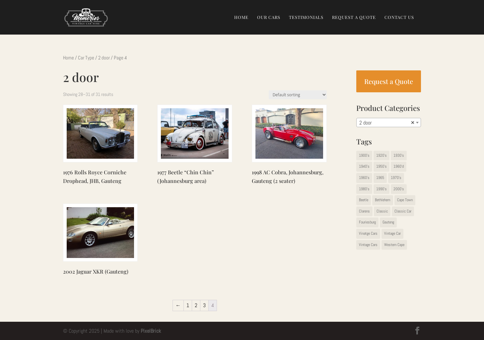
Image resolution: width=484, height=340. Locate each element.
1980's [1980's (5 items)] (364, 189)
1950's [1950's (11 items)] (381, 166)
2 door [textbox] (386, 123)
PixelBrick (151, 330)
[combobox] (388, 122)
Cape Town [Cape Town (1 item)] (405, 200)
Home (241, 17)
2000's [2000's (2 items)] (398, 189)
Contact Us (399, 17)
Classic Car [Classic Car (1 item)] (402, 211)
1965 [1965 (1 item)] (380, 177)
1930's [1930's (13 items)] (398, 155)
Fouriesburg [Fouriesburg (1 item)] (367, 222)
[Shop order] (298, 94)
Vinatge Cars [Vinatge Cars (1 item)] (368, 233)
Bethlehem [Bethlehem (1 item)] (382, 200)
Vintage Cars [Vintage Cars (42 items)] (368, 244)
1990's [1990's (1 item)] (381, 189)
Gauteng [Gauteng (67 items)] (388, 222)
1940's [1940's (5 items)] (364, 166)
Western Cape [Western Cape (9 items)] (394, 244)
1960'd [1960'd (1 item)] (398, 166)
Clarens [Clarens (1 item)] (364, 211)
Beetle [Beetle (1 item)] (363, 200)
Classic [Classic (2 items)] (382, 211)
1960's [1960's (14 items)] (364, 177)
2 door (104, 58)
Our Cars (268, 17)
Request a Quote (354, 17)
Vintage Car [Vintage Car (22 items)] (392, 233)
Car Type (86, 58)
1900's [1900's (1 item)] (364, 155)
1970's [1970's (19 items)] (396, 177)
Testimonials (306, 17)
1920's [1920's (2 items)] (381, 155)
